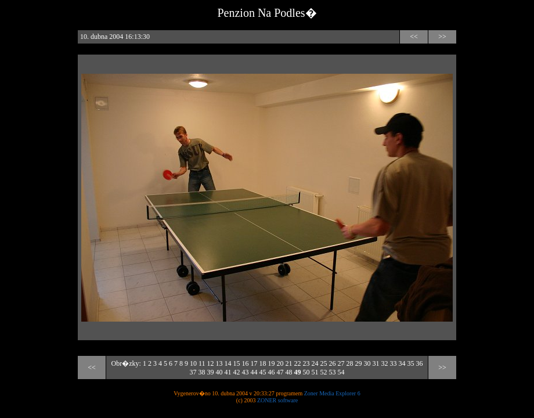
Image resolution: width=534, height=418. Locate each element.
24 (314, 363)
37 (193, 372)
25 (323, 363)
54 (341, 372)
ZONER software (277, 400)
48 (289, 372)
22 (297, 363)
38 (202, 372)
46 (271, 372)
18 (262, 363)
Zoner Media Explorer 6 (332, 393)
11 (202, 363)
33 (392, 363)
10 (193, 363)
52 (323, 372)
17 (253, 363)
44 (254, 372)
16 (244, 363)
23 (305, 363)
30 (366, 363)
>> (442, 37)
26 (332, 363)
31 (375, 363)
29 (358, 363)
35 (410, 363)
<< (414, 37)
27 (340, 363)
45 (262, 372)
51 (315, 372)
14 (227, 363)
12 (210, 363)
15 (236, 363)
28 (349, 363)
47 (280, 372)
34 (401, 363)
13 (218, 363)
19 (271, 363)
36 (419, 363)
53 (332, 372)
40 (219, 372)
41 (228, 372)
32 (384, 363)
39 (210, 372)
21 (288, 363)
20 (279, 363)
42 (236, 372)
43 (245, 372)
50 (306, 372)
